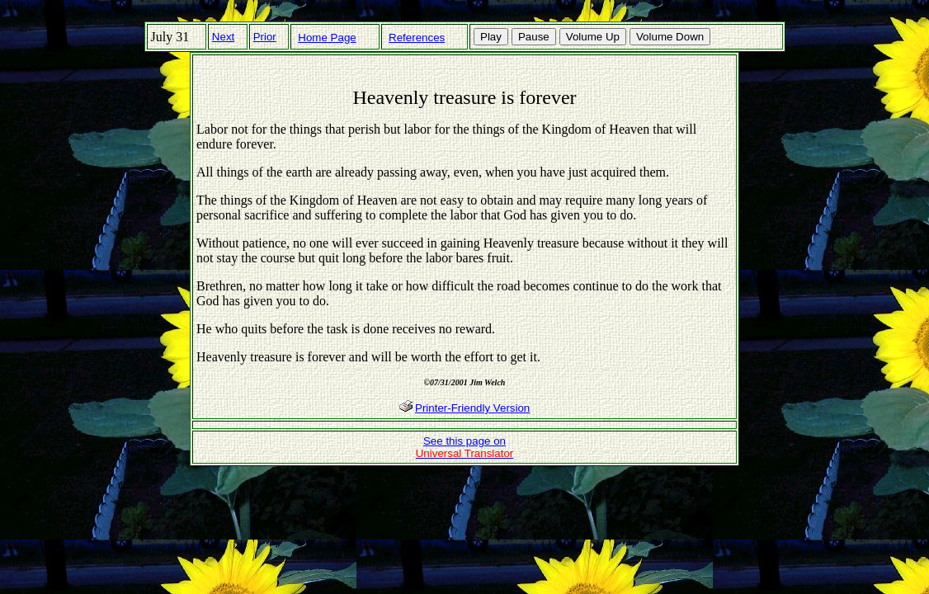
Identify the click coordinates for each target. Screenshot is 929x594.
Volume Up (593, 37)
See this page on (465, 447)
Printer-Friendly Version (472, 408)
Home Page (327, 37)
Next (223, 37)
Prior (264, 37)
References (417, 37)
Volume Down (670, 37)
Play (491, 37)
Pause (533, 37)
